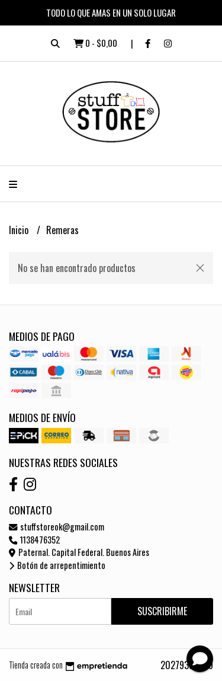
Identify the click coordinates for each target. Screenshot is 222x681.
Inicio (20, 230)
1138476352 (34, 539)
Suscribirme (162, 611)
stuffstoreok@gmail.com (56, 526)
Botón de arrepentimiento (57, 565)
